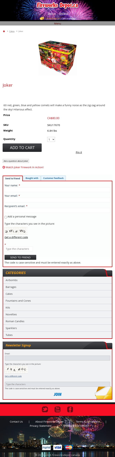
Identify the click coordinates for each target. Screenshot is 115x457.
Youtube (57, 409)
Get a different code (13, 376)
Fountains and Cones (18, 300)
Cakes (9, 293)
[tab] (13, 178)
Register (64, 13)
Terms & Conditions (88, 421)
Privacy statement (40, 425)
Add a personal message (20, 216)
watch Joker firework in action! (25, 167)
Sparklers (11, 328)
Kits (8, 307)
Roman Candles (15, 321)
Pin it (79, 152)
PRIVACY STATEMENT (76, 425)
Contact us (16, 421)
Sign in (52, 13)
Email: (7, 354)
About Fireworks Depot (49, 421)
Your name (11, 185)
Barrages (11, 287)
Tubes (9, 335)
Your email (11, 195)
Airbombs (12, 280)
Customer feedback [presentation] (53, 178)
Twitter (45, 409)
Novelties (11, 314)
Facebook (70, 409)
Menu (57, 23)
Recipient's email (15, 206)
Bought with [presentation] (32, 178)
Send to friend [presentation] (12, 178)
